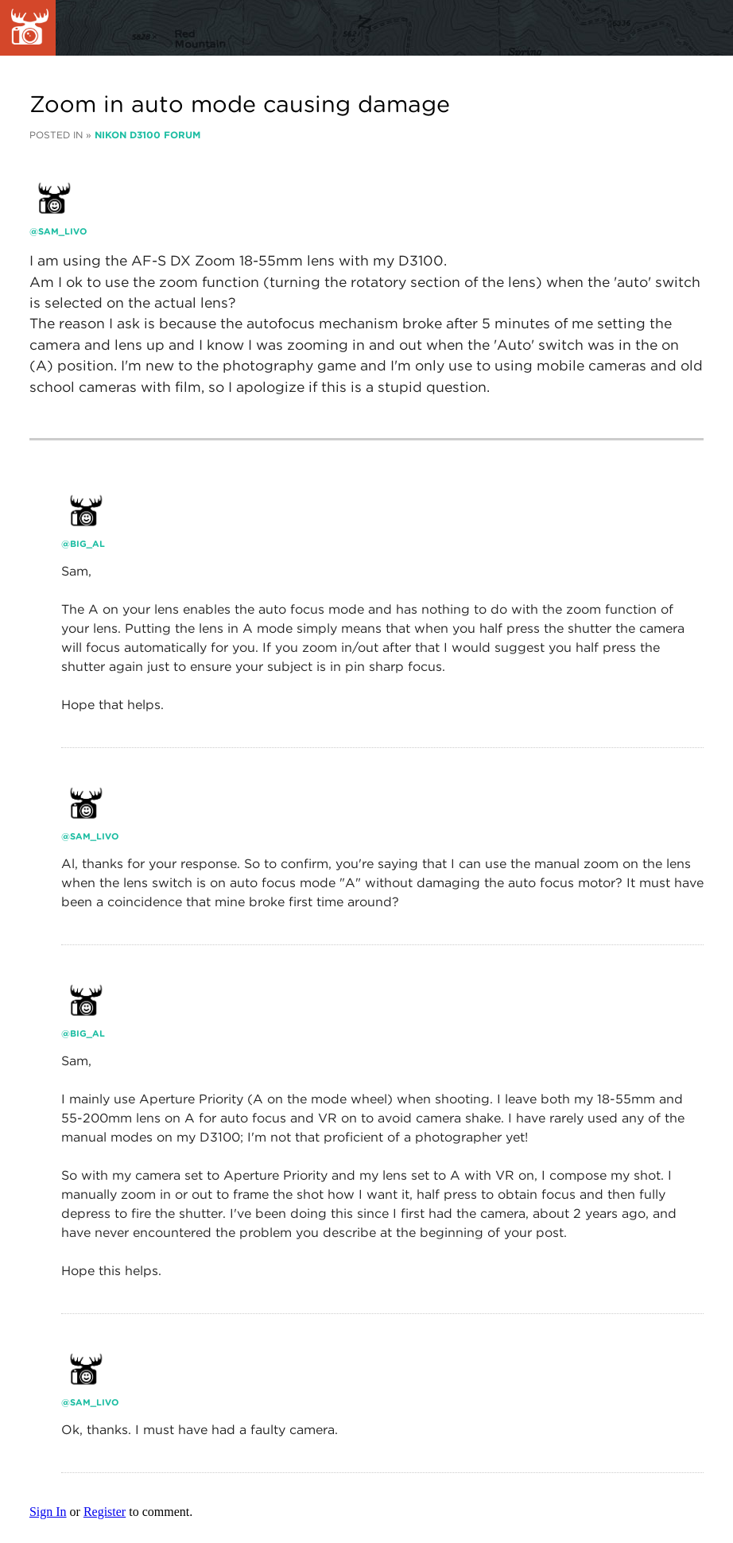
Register (104, 1511)
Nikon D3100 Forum (147, 135)
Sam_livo (62, 231)
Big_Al (87, 543)
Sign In (48, 1511)
